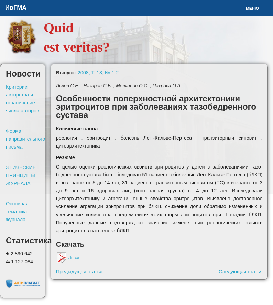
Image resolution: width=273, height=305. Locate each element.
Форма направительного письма (25, 139)
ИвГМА (15, 7)
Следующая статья (241, 271)
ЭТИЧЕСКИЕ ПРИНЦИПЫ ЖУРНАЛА (21, 175)
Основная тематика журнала (17, 211)
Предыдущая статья (79, 271)
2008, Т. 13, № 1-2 (98, 72)
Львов (68, 257)
